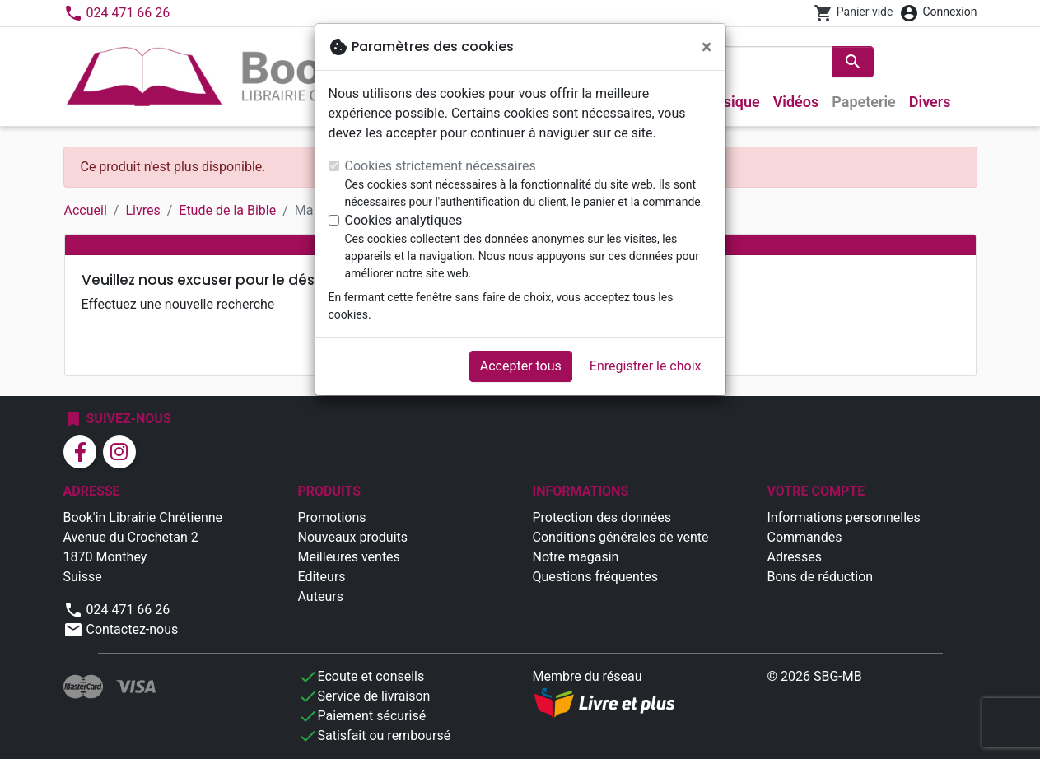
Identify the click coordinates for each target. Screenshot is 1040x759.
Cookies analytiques (404, 220)
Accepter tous (521, 366)
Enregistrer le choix (646, 366)
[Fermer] (706, 47)
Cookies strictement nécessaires (440, 166)
